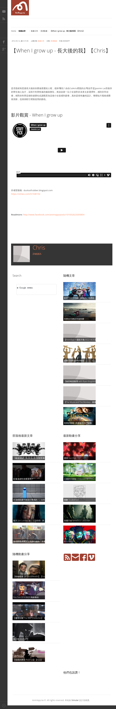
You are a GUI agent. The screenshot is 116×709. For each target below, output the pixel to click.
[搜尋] (33, 288)
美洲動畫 (43, 31)
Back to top (3, 705)
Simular (75, 700)
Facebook (3, 41)
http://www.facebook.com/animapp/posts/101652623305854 (53, 214)
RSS (3, 18)
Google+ (3, 49)
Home (13, 31)
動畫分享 (34, 31)
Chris (39, 247)
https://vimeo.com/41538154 (25, 193)
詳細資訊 (37, 253)
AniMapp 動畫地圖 (20, 7)
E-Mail (3, 11)
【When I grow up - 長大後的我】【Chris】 (61, 50)
